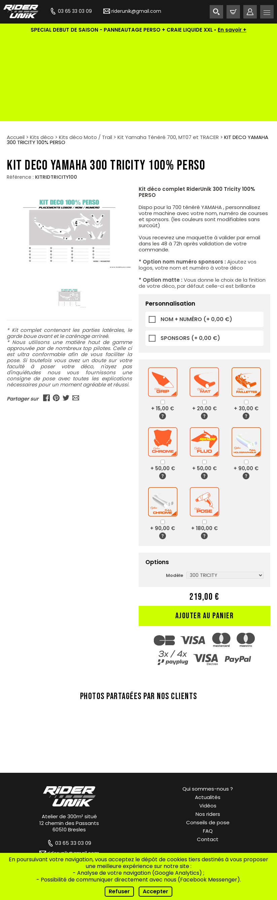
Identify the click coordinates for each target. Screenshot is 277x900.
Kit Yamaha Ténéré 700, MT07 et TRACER (168, 52)
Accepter (155, 891)
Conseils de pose (208, 737)
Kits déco (42, 52)
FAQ (208, 746)
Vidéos (207, 720)
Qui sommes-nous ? (207, 703)
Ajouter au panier (204, 531)
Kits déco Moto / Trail (85, 52)
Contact (207, 754)
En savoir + (232, 29)
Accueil (16, 52)
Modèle (174, 490)
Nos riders (208, 729)
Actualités (207, 712)
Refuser (119, 891)
